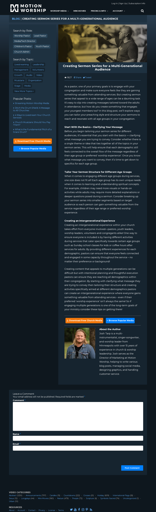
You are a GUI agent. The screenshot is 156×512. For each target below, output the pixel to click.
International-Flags (121, 495)
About (12, 510)
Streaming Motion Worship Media (31, 103)
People (75, 498)
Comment (19, 400)
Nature (60, 498)
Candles (53, 495)
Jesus (11, 498)
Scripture (90, 498)
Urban (11, 501)
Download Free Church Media (32, 141)
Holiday (100, 495)
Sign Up (123, 3)
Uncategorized (129, 498)
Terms (61, 510)
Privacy (42, 510)
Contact (31, 510)
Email (16, 444)
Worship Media (59, 11)
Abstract (12, 495)
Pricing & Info (99, 11)
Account (119, 11)
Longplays (25, 498)
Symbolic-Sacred (107, 498)
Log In (114, 3)
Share (77, 77)
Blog (16, 18)
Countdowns (69, 495)
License (51, 510)
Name (17, 434)
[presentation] (23, 462)
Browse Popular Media (32, 148)
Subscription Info (137, 3)
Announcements (33, 495)
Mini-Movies (79, 11)
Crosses (86, 495)
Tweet (87, 77)
